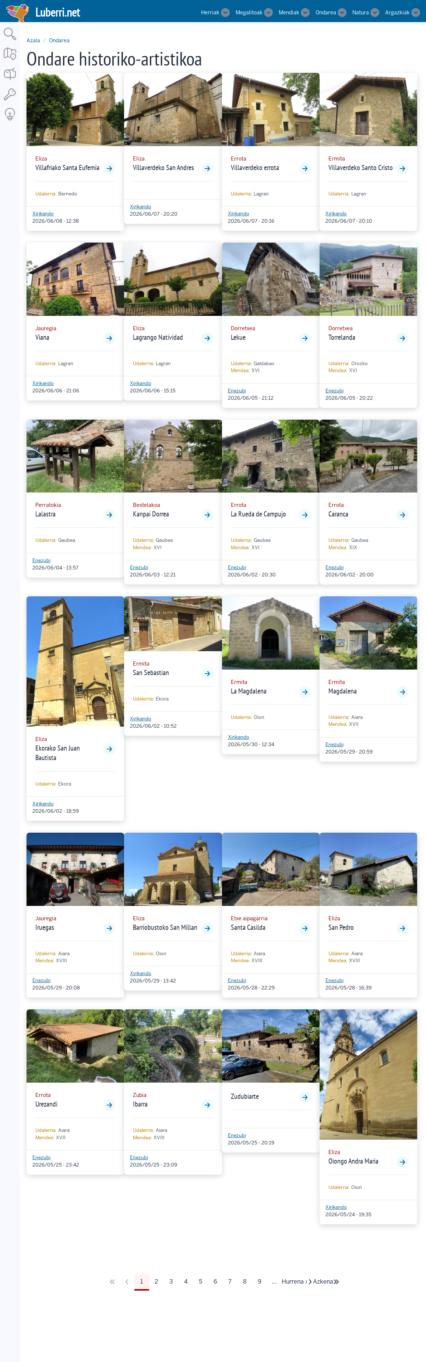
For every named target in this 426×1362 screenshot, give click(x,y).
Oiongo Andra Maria (353, 1161)
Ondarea (326, 12)
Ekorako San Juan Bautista (57, 752)
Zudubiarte (245, 1096)
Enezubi (237, 391)
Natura (360, 12)
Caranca (338, 514)
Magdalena (342, 691)
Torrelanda (341, 337)
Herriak (210, 12)
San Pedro (341, 927)
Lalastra (45, 514)
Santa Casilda (248, 927)
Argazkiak (397, 12)
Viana (42, 337)
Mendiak (289, 12)
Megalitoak (249, 12)
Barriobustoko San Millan (165, 927)
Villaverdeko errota (255, 167)
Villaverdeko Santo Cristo (360, 167)
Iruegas (44, 927)
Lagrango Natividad (158, 337)
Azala (33, 40)
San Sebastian (151, 672)
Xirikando (43, 214)
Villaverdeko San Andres (163, 167)
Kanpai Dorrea (151, 514)
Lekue (238, 337)
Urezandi (46, 1104)
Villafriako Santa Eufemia (67, 167)
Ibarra (140, 1104)
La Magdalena (249, 691)
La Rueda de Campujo (258, 514)
